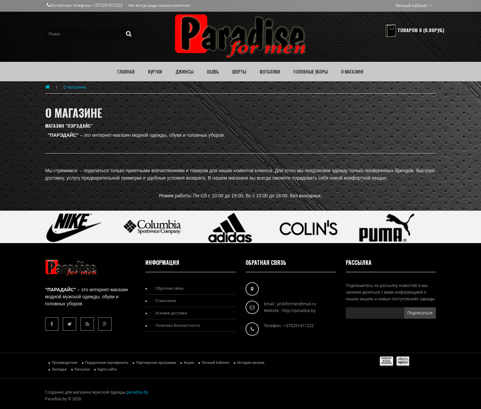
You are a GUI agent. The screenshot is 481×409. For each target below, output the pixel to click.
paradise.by (137, 392)
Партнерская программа (156, 362)
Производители (64, 362)
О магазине (74, 87)
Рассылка (82, 369)
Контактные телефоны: (70, 5)
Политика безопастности (177, 325)
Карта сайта (107, 369)
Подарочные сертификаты (106, 362)
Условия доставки (171, 312)
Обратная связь (169, 288)
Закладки (59, 369)
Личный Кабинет (215, 362)
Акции (189, 362)
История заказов (250, 362)
